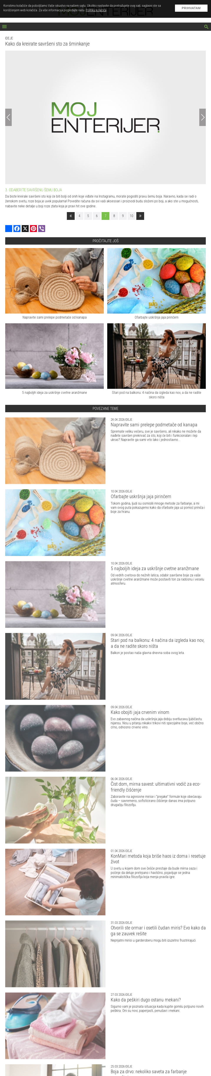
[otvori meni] (4, 27)
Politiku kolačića (96, 10)
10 (131, 216)
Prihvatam (191, 8)
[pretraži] (206, 27)
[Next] (202, 117)
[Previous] (8, 117)
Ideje (9, 38)
